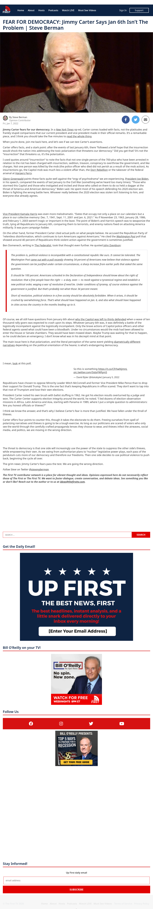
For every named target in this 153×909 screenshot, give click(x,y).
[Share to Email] (145, 120)
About (31, 10)
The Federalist (43, 245)
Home (20, 10)
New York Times (65, 129)
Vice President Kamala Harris (20, 214)
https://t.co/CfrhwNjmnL (112, 369)
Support (139, 10)
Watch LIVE (68, 10)
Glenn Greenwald (13, 178)
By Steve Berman (18, 117)
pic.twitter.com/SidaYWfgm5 (90, 372)
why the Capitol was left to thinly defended (100, 319)
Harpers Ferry (23, 173)
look (15, 363)
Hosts (41, 10)
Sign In (123, 10)
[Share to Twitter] (136, 120)
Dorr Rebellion (99, 170)
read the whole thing (79, 136)
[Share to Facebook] (126, 120)
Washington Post (125, 236)
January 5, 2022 (111, 377)
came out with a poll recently (47, 259)
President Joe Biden (136, 178)
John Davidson (111, 245)
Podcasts (53, 10)
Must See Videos (87, 10)
